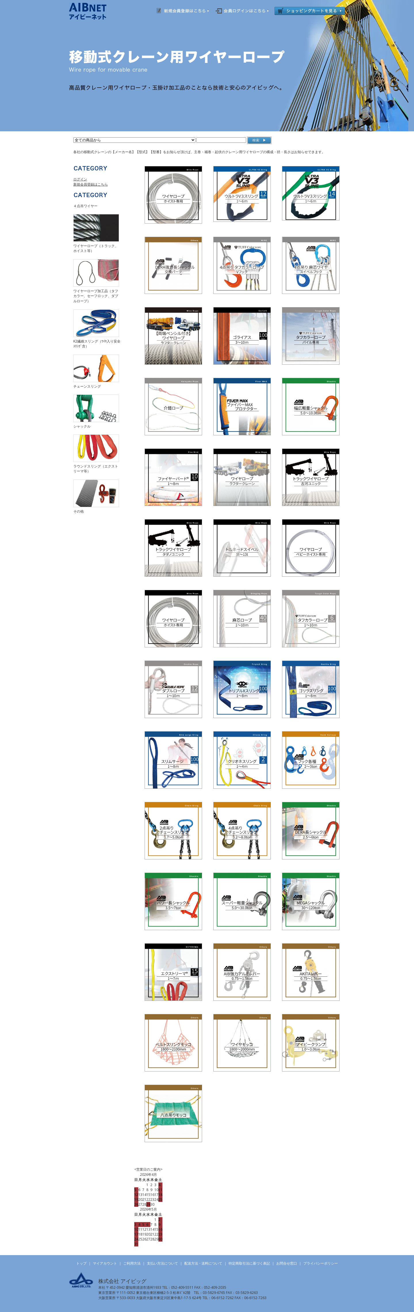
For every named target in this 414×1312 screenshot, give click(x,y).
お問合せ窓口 (286, 1263)
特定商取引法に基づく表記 (249, 1263)
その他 (78, 511)
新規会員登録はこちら (90, 184)
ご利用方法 (132, 1263)
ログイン (80, 179)
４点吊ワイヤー (85, 205)
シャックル (82, 426)
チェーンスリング (87, 386)
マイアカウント (105, 1263)
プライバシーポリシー (320, 1263)
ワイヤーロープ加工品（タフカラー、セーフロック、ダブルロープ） (95, 295)
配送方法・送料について (203, 1263)
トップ (81, 1263)
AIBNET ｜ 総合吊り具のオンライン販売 (95, 11)
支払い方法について (162, 1263)
